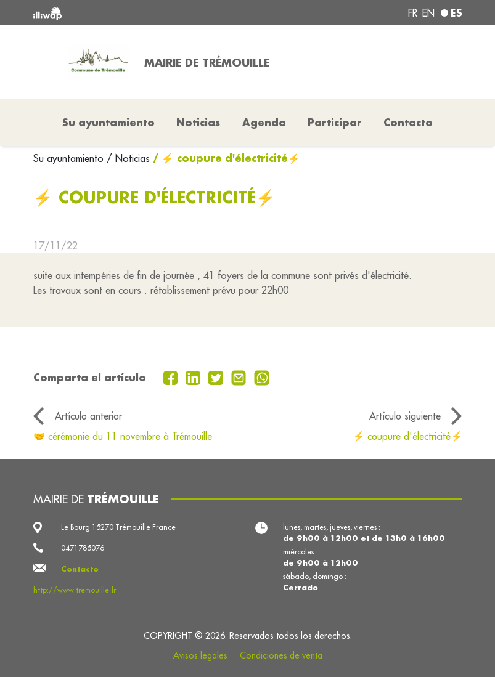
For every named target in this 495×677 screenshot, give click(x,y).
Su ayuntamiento (70, 158)
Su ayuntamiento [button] (108, 122)
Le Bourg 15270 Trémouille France (118, 527)
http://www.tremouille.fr (74, 589)
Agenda (264, 122)
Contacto (408, 122)
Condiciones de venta (281, 655)
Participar (335, 122)
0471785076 (82, 548)
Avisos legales (200, 655)
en (428, 13)
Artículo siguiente (405, 416)
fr (412, 13)
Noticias (198, 122)
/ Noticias (128, 158)
